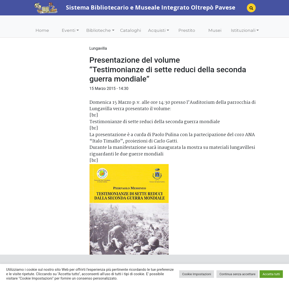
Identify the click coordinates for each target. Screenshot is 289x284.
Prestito (186, 30)
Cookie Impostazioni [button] (196, 274)
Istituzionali (243, 30)
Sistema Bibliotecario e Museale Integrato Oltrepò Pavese (134, 7)
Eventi (68, 30)
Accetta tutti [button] (271, 274)
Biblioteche (98, 30)
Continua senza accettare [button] (237, 274)
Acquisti (156, 30)
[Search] (249, 9)
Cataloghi (130, 30)
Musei (214, 30)
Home (42, 30)
